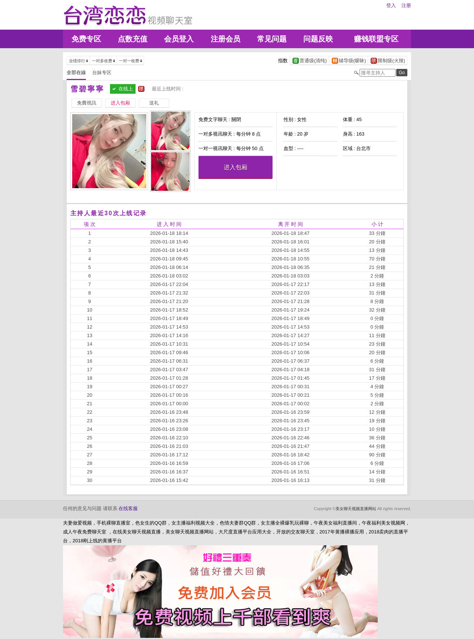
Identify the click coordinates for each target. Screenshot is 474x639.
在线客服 (128, 508)
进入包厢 (235, 167)
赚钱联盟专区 (376, 39)
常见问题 (272, 39)
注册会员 (225, 39)
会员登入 (179, 39)
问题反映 (318, 39)
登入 (391, 5)
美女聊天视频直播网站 (356, 508)
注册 (406, 5)
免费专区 (86, 39)
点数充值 (132, 39)
